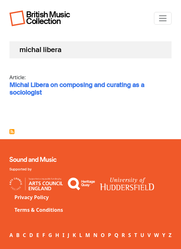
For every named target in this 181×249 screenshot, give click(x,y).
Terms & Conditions (38, 209)
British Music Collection (48, 18)
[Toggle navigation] (163, 18)
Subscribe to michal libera (11, 131)
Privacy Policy (31, 197)
